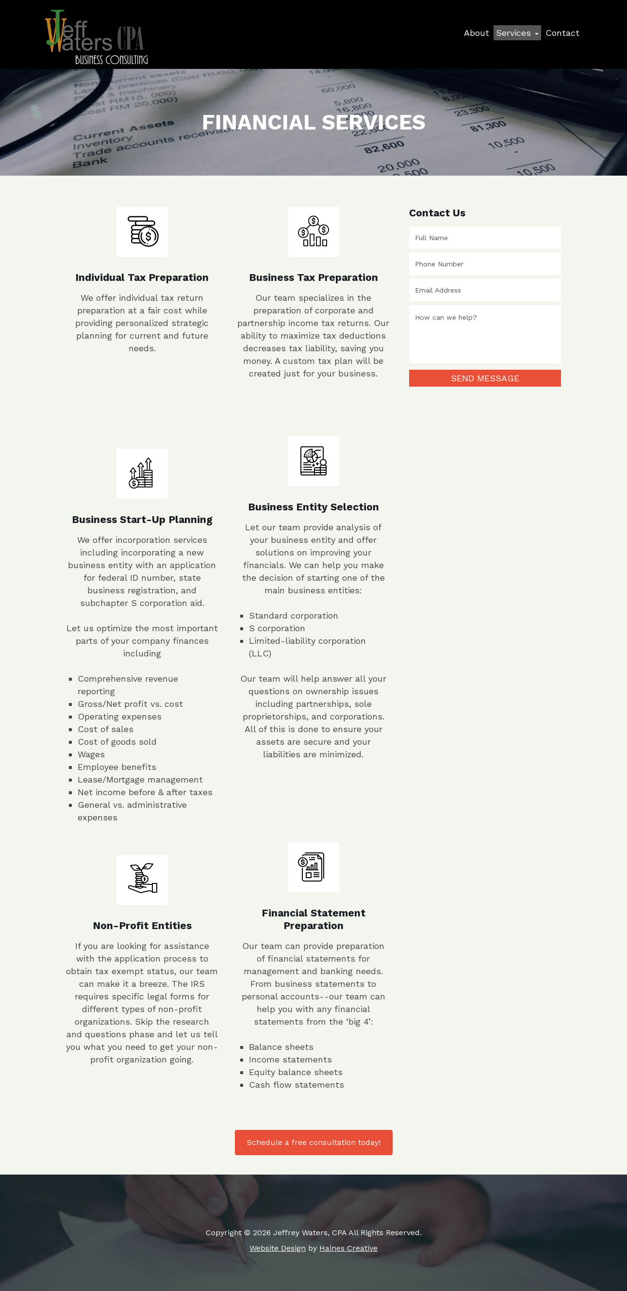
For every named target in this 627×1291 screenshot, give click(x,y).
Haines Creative (348, 1248)
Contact (562, 33)
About (476, 33)
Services (517, 33)
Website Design (277, 1248)
